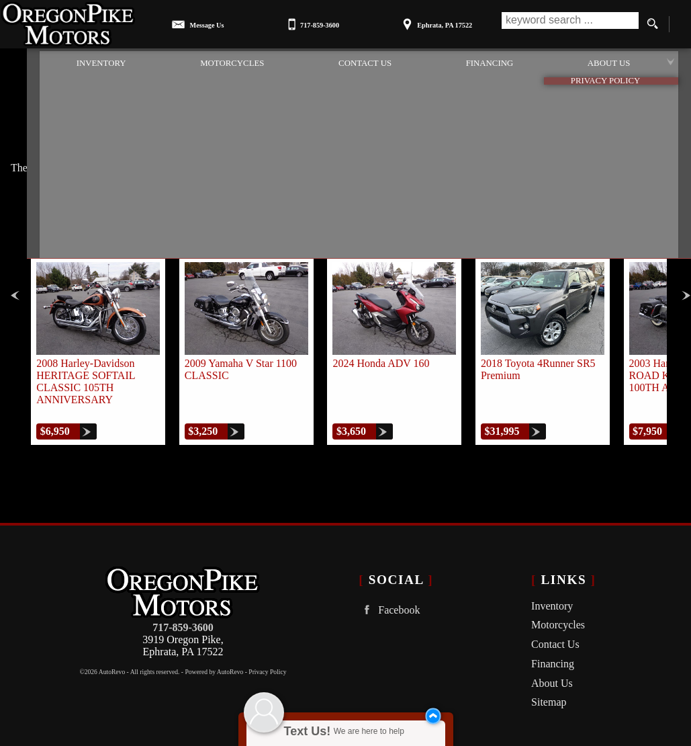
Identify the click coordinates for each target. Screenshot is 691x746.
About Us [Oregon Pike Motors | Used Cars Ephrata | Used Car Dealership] (616, 62)
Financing (552, 657)
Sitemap (548, 695)
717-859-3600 (183, 620)
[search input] (568, 24)
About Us (552, 676)
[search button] (652, 24)
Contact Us (555, 637)
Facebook (389, 602)
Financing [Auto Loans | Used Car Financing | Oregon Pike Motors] (486, 62)
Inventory (552, 598)
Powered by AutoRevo (214, 665)
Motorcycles (208, 62)
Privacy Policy (267, 665)
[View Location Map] (434, 20)
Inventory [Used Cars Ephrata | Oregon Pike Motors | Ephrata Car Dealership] (67, 62)
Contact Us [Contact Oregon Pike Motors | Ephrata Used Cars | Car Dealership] (351, 62)
